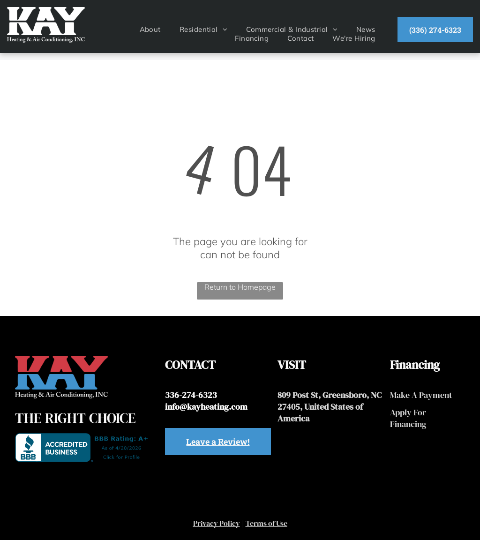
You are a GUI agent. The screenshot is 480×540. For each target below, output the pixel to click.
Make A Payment (421, 395)
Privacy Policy (216, 523)
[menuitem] (150, 29)
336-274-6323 (191, 395)
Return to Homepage (240, 287)
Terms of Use (266, 523)
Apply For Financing (408, 418)
